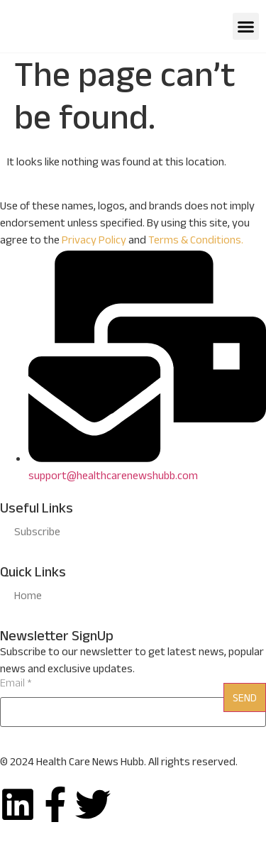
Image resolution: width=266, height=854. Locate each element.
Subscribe (37, 533)
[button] (246, 26)
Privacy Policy (94, 241)
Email (16, 685)
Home (28, 597)
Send (245, 699)
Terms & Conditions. (195, 241)
